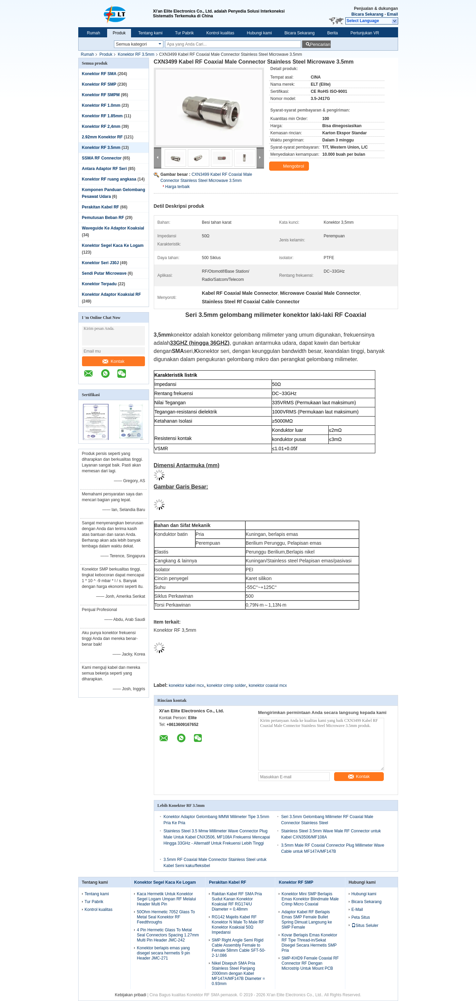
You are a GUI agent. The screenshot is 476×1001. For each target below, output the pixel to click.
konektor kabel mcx (186, 685)
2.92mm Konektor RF (102, 137)
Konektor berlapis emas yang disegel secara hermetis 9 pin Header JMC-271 (163, 953)
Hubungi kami (259, 33)
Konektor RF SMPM (101, 94)
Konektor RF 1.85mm (102, 116)
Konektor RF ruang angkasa (109, 179)
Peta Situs (360, 917)
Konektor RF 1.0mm (101, 105)
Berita (332, 33)
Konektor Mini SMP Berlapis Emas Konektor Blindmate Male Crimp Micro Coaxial (310, 899)
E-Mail (357, 909)
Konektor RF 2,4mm (101, 126)
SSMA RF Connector (102, 158)
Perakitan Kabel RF (100, 207)
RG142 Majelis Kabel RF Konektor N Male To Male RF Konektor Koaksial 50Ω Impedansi (238, 925)
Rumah (93, 33)
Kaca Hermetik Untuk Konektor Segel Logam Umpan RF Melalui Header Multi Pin (166, 899)
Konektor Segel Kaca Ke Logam (113, 245)
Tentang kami (150, 33)
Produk (119, 33)
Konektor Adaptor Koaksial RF (111, 294)
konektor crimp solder (226, 685)
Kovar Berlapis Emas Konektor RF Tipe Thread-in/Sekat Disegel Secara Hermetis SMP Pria (309, 943)
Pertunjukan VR (364, 33)
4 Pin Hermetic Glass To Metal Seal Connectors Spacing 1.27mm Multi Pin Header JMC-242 (168, 935)
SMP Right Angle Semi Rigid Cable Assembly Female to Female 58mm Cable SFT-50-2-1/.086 (238, 948)
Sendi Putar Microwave (104, 273)
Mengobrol (289, 166)
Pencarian (320, 44)
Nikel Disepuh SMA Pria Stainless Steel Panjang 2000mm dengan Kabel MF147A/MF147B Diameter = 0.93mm (238, 973)
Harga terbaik (177, 186)
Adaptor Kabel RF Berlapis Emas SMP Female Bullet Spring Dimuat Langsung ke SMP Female (306, 920)
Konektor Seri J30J (100, 262)
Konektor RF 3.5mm (136, 54)
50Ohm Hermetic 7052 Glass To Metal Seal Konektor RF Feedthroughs (166, 917)
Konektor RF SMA (99, 73)
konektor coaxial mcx (268, 685)
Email (392, 14)
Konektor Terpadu (99, 284)
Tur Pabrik (184, 33)
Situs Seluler (364, 925)
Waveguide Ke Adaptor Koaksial (113, 228)
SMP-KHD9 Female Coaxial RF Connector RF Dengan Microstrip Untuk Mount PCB (310, 963)
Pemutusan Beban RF (103, 217)
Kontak (113, 361)
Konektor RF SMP (99, 84)
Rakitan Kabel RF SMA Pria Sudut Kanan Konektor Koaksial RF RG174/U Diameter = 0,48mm (237, 902)
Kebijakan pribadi (130, 994)
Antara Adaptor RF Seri (104, 168)
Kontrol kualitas (220, 33)
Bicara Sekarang (367, 14)
